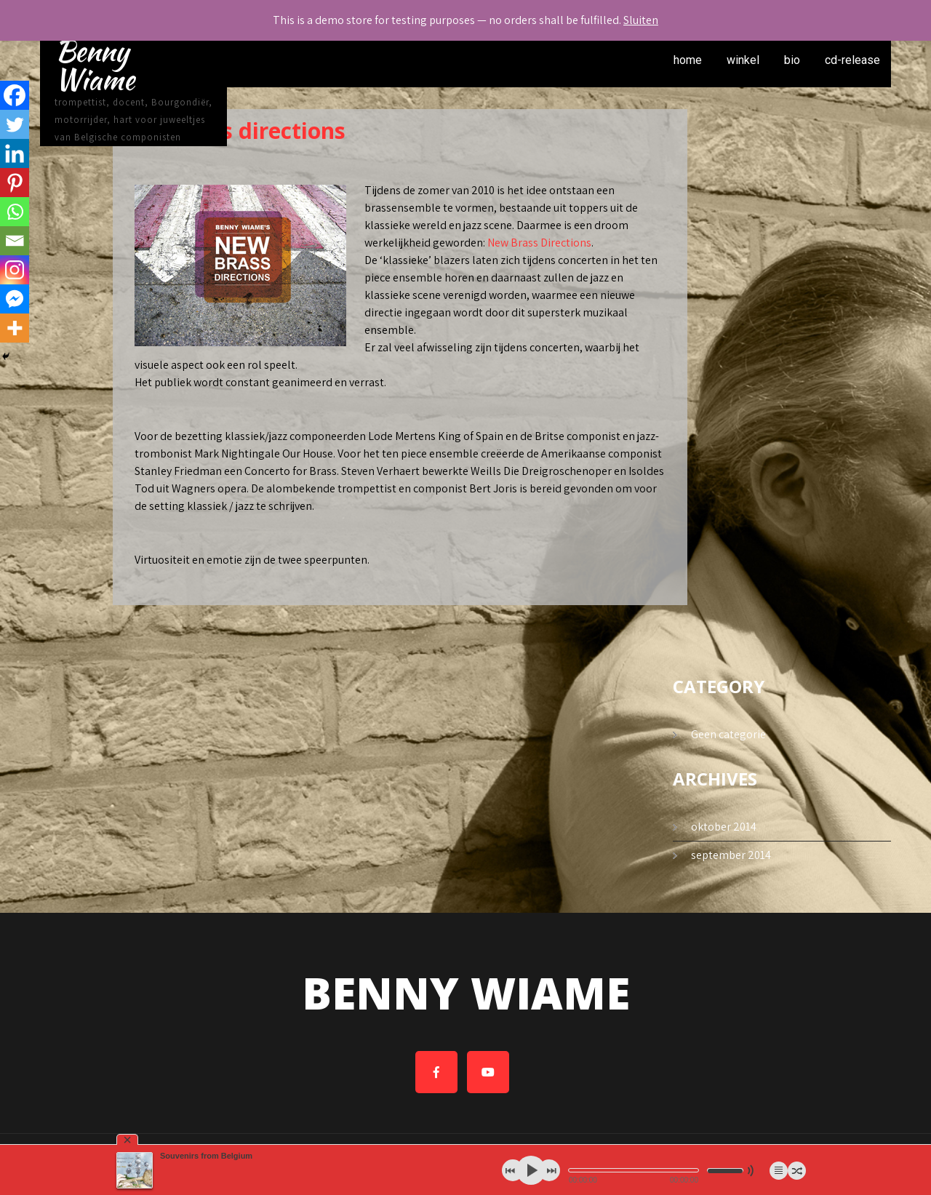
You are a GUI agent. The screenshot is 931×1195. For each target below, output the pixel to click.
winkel (743, 60)
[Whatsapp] (14, 211)
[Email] (14, 240)
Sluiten (640, 20)
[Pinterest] (14, 182)
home (688, 60)
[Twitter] (14, 124)
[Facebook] (14, 95)
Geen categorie (728, 734)
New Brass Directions (539, 242)
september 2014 (731, 855)
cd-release (852, 60)
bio (792, 60)
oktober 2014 (723, 826)
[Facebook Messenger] (14, 298)
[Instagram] (14, 269)
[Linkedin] (14, 153)
